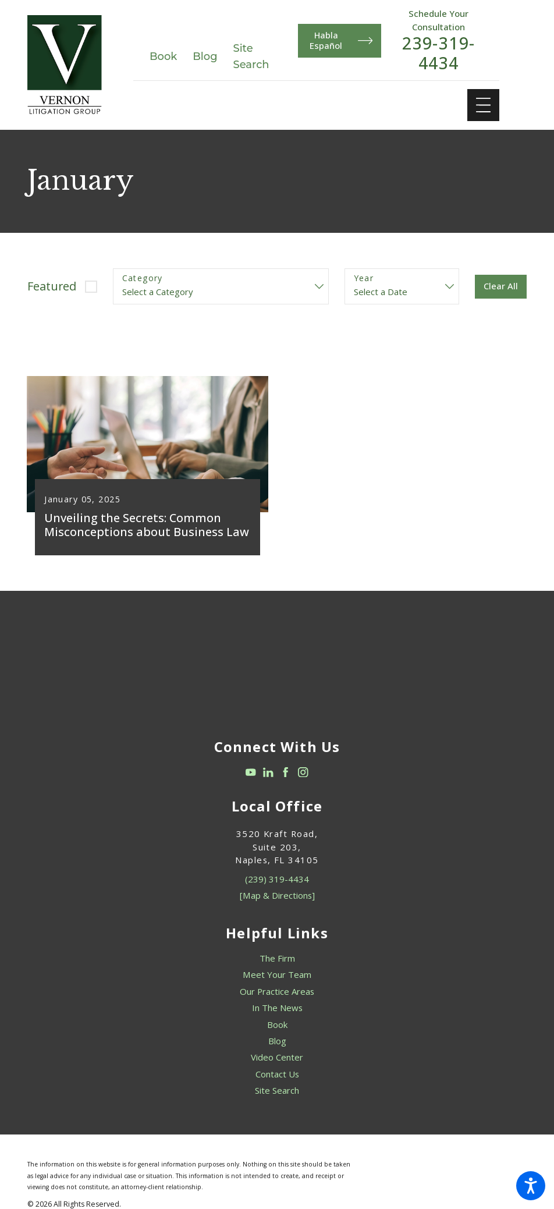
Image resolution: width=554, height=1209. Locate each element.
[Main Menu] (483, 105)
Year (364, 278)
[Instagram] (303, 790)
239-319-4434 (438, 53)
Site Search (277, 1108)
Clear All (501, 286)
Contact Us (277, 1091)
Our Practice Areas (277, 1009)
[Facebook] (285, 790)
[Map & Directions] (277, 913)
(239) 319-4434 (277, 896)
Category (142, 278)
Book (163, 56)
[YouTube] (250, 790)
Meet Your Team (277, 992)
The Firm (277, 975)
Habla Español (341, 40)
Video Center (277, 1074)
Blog (205, 56)
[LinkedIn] (268, 790)
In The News (277, 1025)
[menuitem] (277, 975)
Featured (51, 286)
